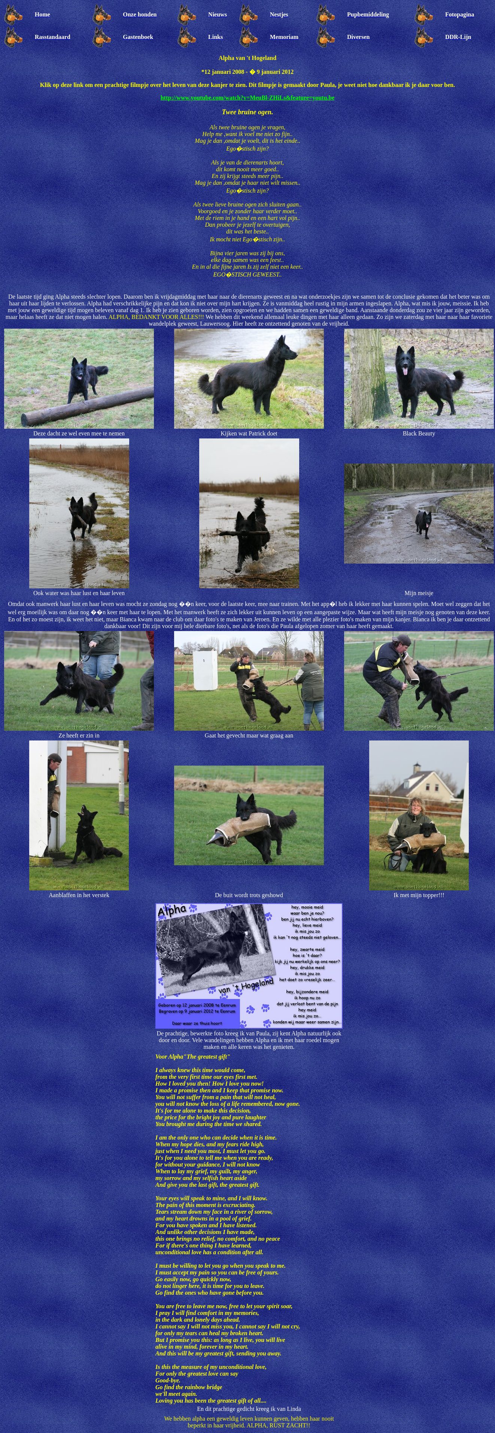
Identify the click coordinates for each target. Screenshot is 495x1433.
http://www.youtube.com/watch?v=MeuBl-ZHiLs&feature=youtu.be (248, 97)
